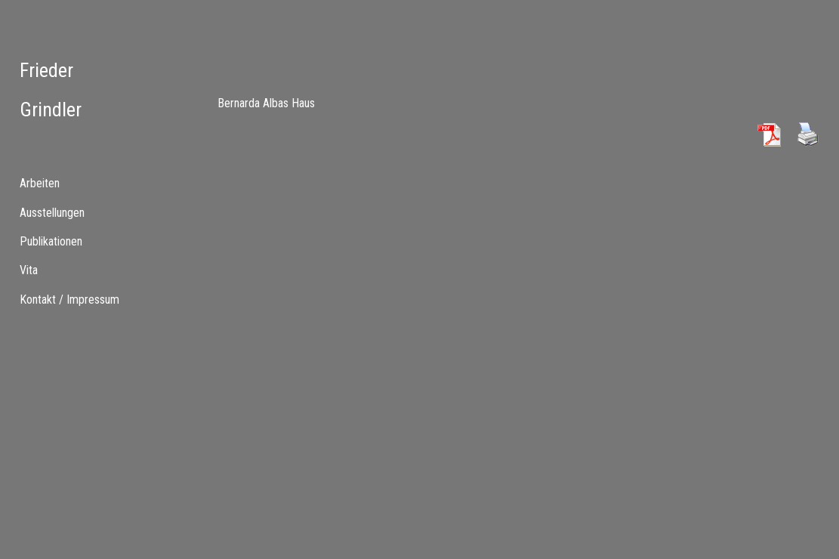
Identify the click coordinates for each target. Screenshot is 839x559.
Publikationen (51, 241)
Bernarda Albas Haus (266, 103)
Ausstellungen (52, 212)
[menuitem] (70, 212)
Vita (29, 270)
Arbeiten (40, 183)
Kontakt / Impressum (69, 299)
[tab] (70, 183)
